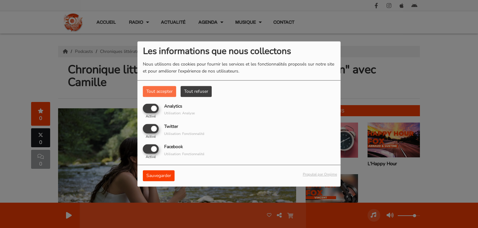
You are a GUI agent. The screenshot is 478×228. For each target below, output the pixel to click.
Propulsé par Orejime (320, 174)
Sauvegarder (158, 176)
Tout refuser (196, 91)
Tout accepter (159, 91)
